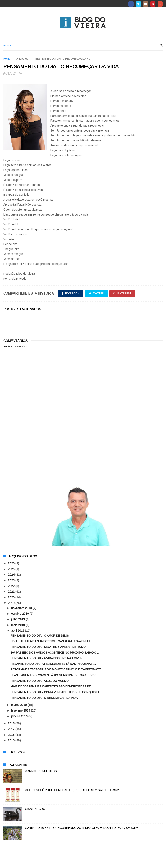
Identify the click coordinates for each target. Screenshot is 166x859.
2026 (11, 563)
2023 (11, 580)
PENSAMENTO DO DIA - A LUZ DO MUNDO (40, 681)
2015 (11, 740)
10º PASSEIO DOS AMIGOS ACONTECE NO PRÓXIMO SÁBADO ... (55, 652)
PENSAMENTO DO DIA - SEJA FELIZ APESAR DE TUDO (48, 647)
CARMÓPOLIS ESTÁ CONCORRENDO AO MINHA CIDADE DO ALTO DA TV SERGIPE (82, 828)
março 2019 (19, 705)
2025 (11, 569)
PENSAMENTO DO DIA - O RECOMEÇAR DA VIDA (44, 698)
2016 (11, 735)
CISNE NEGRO (35, 809)
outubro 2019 (20, 613)
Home (7, 45)
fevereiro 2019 (21, 711)
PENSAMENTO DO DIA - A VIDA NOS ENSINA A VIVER (46, 658)
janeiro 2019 (19, 716)
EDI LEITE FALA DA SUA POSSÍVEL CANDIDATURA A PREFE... (52, 641)
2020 (11, 597)
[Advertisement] (83, 447)
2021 (11, 592)
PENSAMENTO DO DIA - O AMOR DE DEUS (40, 635)
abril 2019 (18, 630)
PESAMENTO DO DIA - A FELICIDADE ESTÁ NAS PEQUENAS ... (53, 664)
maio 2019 (18, 625)
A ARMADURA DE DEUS (41, 771)
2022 (11, 586)
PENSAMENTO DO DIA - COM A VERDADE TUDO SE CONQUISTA (55, 692)
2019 (11, 603)
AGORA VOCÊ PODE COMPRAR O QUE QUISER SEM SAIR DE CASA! (72, 790)
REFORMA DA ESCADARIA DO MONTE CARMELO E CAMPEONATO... (57, 669)
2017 (11, 729)
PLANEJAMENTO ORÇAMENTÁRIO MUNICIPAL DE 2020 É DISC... (55, 675)
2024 (11, 575)
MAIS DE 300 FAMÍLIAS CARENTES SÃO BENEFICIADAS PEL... (53, 686)
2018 (11, 723)
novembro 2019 (22, 608)
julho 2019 (18, 619)
